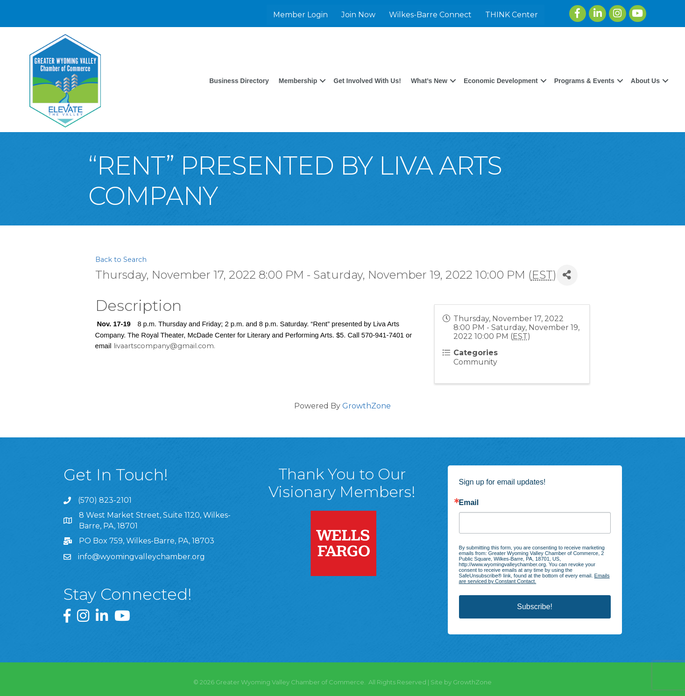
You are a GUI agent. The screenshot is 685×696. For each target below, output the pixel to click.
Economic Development (501, 80)
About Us (645, 80)
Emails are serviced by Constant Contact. (534, 578)
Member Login (300, 14)
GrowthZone (366, 405)
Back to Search (121, 259)
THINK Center (511, 14)
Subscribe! (534, 607)
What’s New (429, 80)
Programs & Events (584, 80)
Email (469, 502)
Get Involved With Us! (367, 80)
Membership (298, 80)
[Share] (567, 275)
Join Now (358, 14)
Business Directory (239, 80)
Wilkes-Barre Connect (430, 14)
